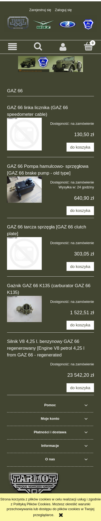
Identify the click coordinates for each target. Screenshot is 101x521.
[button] (12, 46)
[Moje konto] (63, 46)
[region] (50, 64)
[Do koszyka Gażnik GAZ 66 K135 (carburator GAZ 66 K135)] (80, 325)
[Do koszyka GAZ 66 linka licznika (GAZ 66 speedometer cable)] (80, 147)
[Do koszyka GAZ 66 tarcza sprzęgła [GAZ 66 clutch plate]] (80, 266)
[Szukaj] (38, 46)
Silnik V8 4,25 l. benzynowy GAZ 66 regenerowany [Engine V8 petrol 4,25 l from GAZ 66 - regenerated (45, 348)
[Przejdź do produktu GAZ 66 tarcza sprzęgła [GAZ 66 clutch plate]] (24, 253)
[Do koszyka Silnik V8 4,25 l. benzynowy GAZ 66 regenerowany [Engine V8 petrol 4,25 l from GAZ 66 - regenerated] (80, 387)
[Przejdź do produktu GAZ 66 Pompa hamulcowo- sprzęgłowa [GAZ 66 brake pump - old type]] (24, 189)
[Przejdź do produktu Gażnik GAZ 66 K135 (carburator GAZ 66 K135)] (24, 309)
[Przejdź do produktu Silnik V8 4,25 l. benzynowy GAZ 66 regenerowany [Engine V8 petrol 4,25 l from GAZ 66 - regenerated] (24, 362)
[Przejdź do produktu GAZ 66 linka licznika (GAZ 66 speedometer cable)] (24, 134)
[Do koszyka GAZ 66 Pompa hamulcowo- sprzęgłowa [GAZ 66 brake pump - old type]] (80, 210)
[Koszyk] (88, 46)
